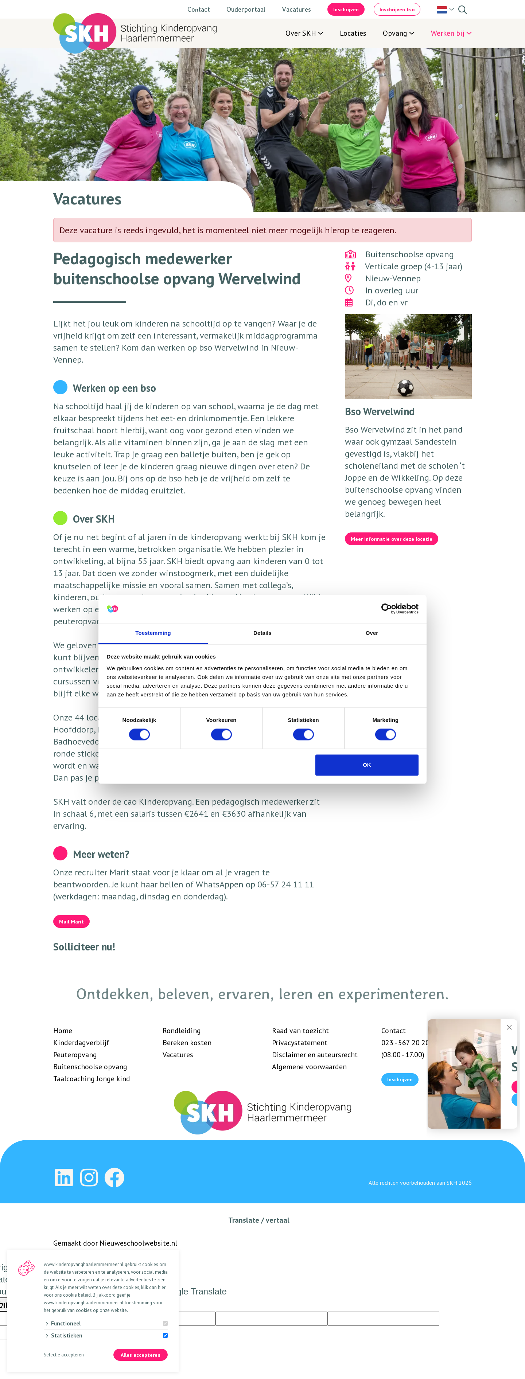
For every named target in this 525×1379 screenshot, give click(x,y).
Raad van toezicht (300, 1030)
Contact (198, 9)
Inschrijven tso (397, 9)
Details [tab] (262, 633)
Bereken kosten (187, 1042)
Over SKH (300, 33)
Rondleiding (182, 1030)
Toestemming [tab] (153, 633)
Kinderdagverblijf (81, 1042)
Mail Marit (71, 921)
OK (367, 765)
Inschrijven (346, 9)
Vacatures (296, 9)
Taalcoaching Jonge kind (91, 1078)
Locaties (353, 33)
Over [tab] (372, 633)
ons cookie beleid (72, 1296)
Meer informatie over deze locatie (391, 539)
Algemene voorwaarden (309, 1066)
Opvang (395, 33)
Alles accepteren (140, 1355)
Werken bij (447, 33)
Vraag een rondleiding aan (449, 1113)
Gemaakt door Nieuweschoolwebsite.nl (115, 1247)
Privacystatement (299, 1042)
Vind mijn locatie (449, 1100)
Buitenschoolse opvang (90, 1066)
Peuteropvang (75, 1054)
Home (62, 1030)
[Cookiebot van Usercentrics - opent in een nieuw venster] (387, 608)
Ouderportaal (245, 9)
